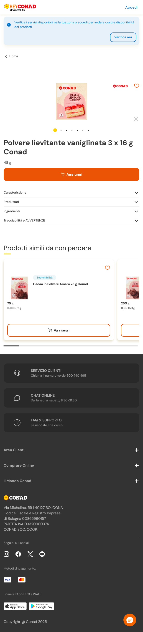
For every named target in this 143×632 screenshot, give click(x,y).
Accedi (131, 7)
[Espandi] (135, 119)
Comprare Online (19, 465)
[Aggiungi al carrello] (71, 174)
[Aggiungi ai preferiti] (136, 86)
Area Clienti (14, 450)
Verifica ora (123, 37)
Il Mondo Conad (17, 480)
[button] (55, 130)
